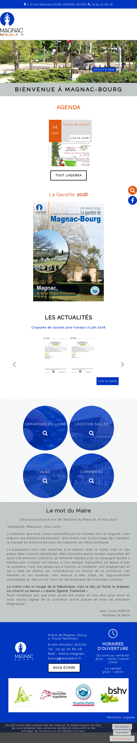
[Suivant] (122, 364)
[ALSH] (45, 476)
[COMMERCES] (91, 476)
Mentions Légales (121, 717)
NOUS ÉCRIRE (64, 667)
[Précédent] (14, 364)
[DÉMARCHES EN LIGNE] (45, 428)
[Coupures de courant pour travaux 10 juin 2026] (68, 355)
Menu (11, 35)
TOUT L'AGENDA (68, 175)
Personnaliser (122, 738)
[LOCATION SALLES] (91, 428)
